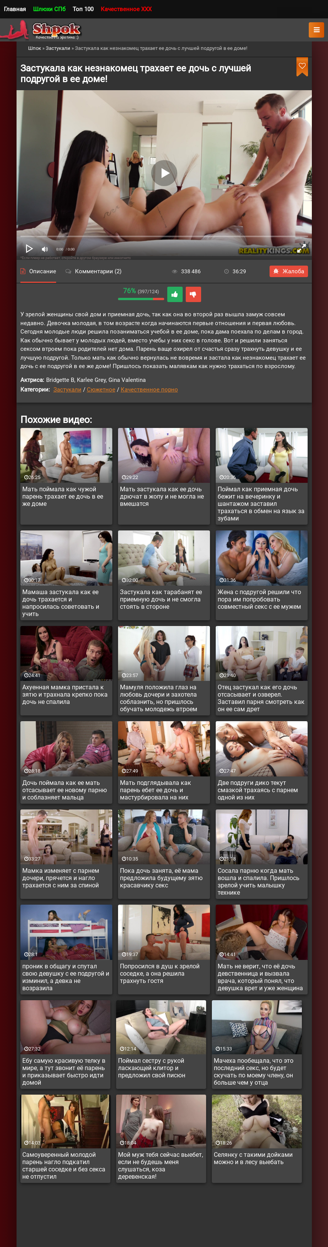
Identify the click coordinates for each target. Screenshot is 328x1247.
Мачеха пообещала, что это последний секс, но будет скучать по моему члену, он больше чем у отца (253, 1071)
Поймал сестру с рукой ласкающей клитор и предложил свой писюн (151, 1068)
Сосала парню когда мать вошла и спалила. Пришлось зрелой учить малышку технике (259, 881)
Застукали (67, 389)
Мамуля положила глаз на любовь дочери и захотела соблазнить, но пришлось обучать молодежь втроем (158, 698)
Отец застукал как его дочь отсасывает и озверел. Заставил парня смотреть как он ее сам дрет (261, 698)
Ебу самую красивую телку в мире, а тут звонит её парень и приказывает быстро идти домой (63, 1071)
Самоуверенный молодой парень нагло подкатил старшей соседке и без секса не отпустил (63, 1165)
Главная (15, 9)
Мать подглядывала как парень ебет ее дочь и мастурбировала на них (155, 790)
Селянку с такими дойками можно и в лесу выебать (253, 1158)
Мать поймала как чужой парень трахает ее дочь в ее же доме (62, 496)
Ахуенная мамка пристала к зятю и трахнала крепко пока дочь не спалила (65, 694)
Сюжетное (101, 389)
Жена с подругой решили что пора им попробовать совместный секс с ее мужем (259, 599)
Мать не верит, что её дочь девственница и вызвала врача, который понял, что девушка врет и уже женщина (260, 977)
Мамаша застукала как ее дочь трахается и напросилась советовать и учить (60, 603)
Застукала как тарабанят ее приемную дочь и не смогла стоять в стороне (161, 599)
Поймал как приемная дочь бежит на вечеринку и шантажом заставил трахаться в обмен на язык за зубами (261, 504)
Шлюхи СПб (49, 9)
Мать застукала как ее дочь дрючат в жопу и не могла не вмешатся (162, 496)
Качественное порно (149, 389)
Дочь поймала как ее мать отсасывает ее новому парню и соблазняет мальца (64, 790)
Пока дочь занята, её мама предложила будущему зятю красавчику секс (161, 878)
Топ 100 (83, 9)
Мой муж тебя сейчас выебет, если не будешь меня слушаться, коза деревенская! (160, 1165)
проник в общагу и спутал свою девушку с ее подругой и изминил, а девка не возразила (65, 977)
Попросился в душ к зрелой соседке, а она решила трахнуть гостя (160, 973)
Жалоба (288, 271)
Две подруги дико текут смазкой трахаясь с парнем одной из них (258, 790)
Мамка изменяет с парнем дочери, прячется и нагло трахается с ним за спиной (60, 878)
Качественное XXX (126, 9)
